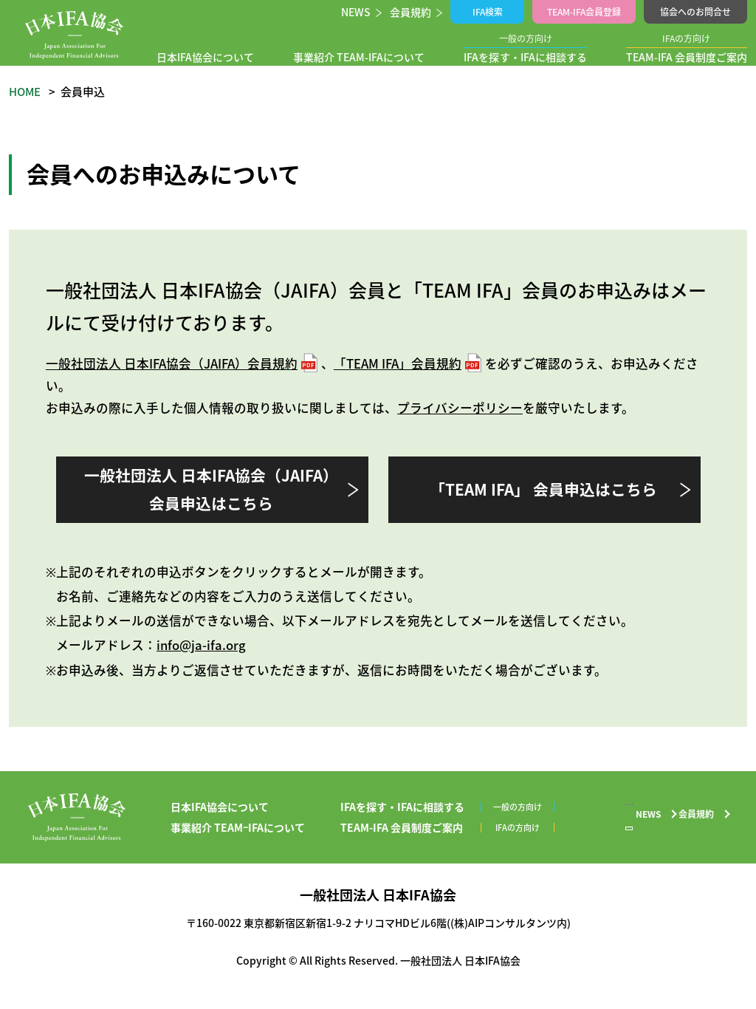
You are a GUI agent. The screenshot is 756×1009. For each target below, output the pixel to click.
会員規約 (413, 11)
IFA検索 (490, 11)
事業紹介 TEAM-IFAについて (359, 56)
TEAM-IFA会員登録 (585, 11)
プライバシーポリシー (460, 408)
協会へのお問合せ (695, 11)
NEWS (357, 11)
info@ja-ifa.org (201, 645)
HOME (25, 91)
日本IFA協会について (209, 56)
